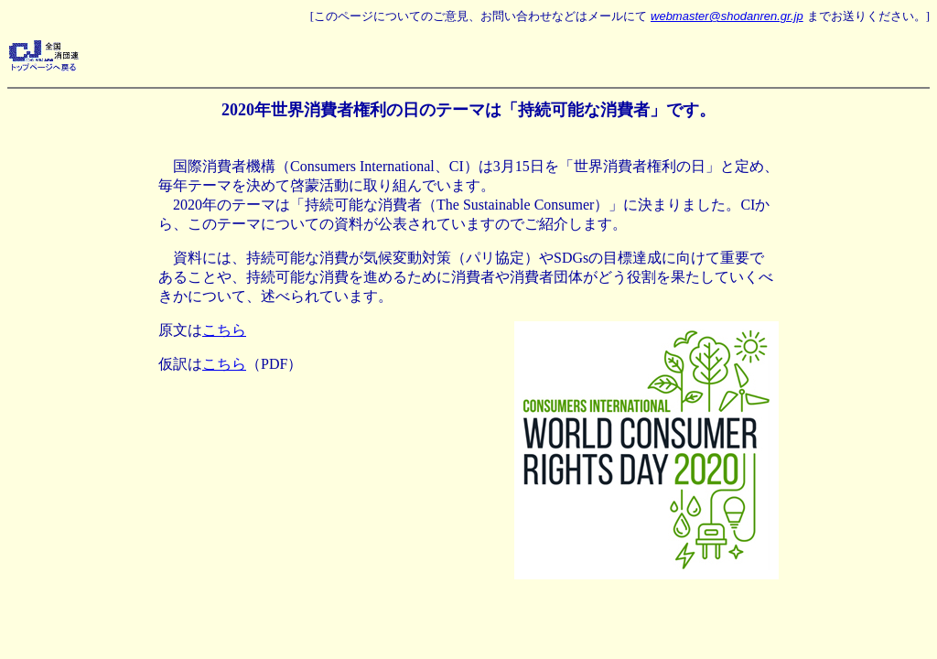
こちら (224, 330)
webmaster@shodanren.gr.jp (727, 16)
